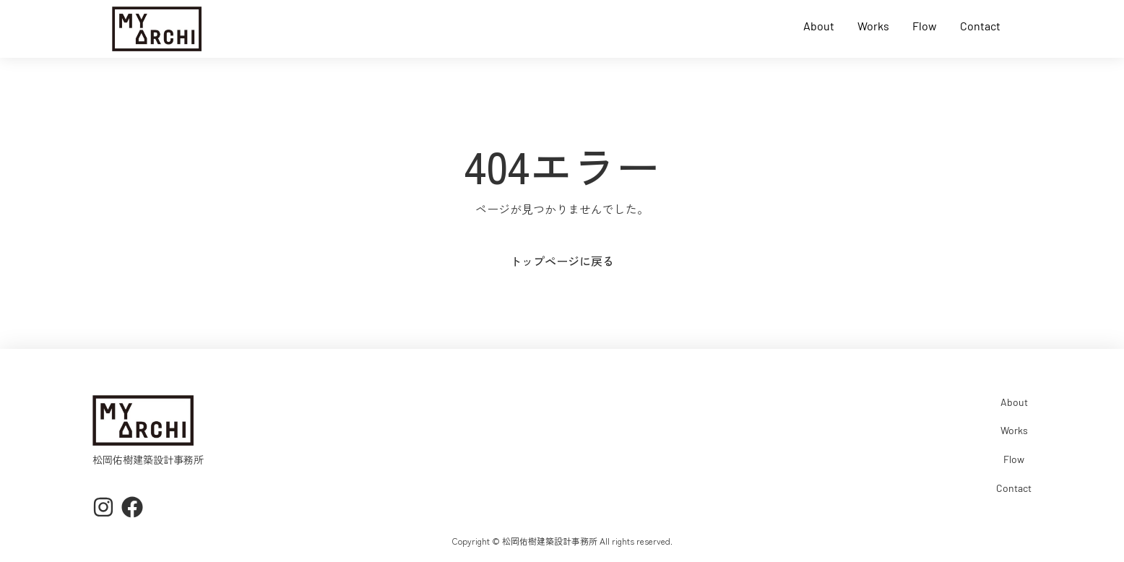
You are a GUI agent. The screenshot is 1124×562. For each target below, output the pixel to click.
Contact (980, 26)
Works (873, 26)
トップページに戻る (562, 260)
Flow (924, 26)
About (818, 26)
